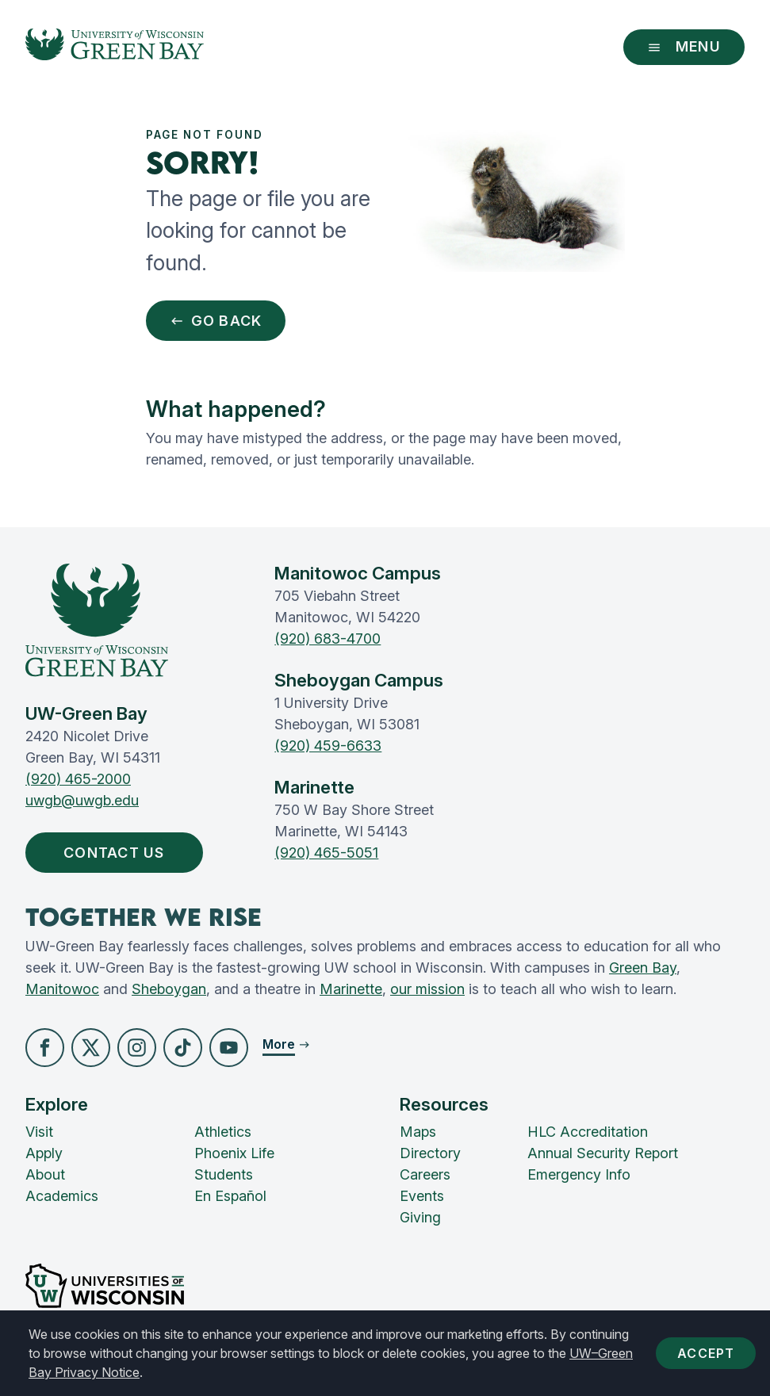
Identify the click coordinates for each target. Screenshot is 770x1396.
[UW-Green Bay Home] (114, 47)
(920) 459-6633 (327, 745)
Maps (418, 1131)
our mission (427, 989)
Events (422, 1196)
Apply (44, 1153)
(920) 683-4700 (327, 638)
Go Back (216, 320)
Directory (430, 1153)
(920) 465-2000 (78, 779)
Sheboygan (169, 989)
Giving (420, 1217)
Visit (39, 1131)
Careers (425, 1174)
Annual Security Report (602, 1153)
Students (223, 1174)
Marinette (351, 989)
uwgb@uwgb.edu (82, 800)
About (45, 1174)
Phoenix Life (234, 1153)
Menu (684, 46)
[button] (44, 1047)
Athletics (222, 1131)
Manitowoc (62, 989)
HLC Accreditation (587, 1131)
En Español (230, 1196)
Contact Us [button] (117, 852)
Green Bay (642, 967)
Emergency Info (578, 1174)
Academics (61, 1196)
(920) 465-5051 (326, 852)
